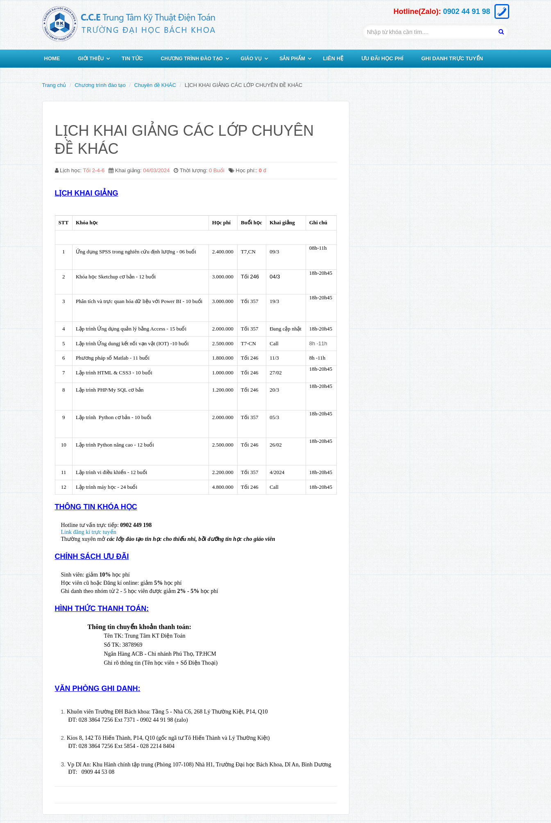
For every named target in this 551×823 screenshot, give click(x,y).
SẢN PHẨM (292, 59)
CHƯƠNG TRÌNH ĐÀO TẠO (192, 59)
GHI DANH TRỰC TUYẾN (452, 58)
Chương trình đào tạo (100, 85)
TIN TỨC (132, 58)
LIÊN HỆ (333, 58)
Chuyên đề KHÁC (155, 85)
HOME (52, 58)
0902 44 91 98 (466, 11)
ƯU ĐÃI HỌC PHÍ (382, 58)
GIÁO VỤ (251, 59)
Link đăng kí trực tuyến (88, 532)
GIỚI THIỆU (91, 59)
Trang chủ (54, 85)
